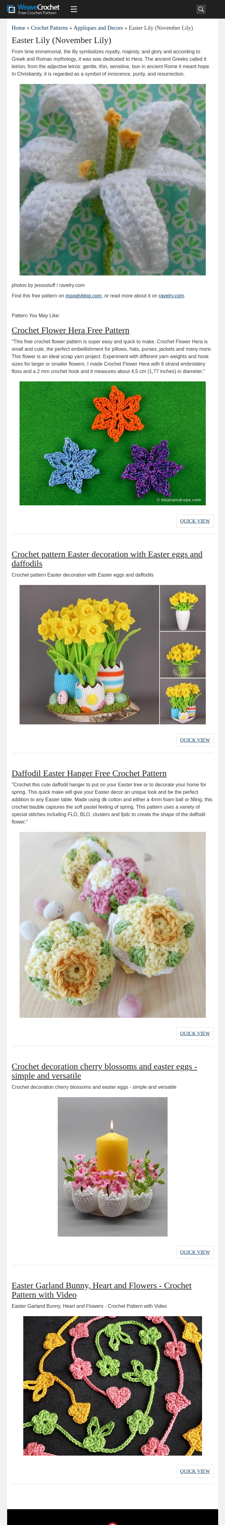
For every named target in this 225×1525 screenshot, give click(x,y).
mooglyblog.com (83, 295)
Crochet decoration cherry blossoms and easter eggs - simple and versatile (104, 1062)
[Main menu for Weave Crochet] (74, 9)
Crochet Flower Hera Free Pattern (70, 330)
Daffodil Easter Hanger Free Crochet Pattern (89, 767)
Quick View (195, 519)
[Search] (201, 9)
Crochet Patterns (49, 28)
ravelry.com (171, 295)
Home (18, 28)
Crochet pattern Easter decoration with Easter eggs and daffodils (107, 555)
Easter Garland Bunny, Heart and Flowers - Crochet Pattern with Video (102, 1277)
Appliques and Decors (98, 28)
